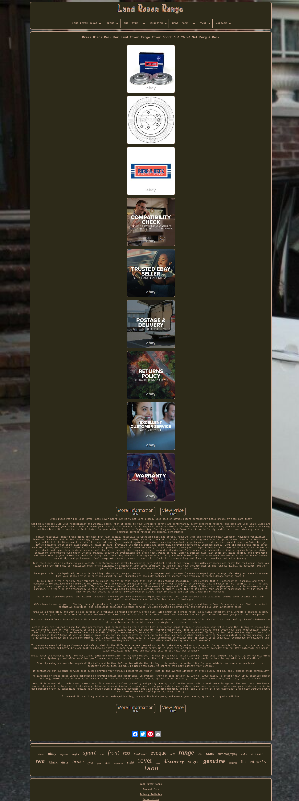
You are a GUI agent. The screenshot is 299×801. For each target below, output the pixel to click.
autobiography (227, 754)
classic (257, 754)
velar (244, 754)
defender (64, 754)
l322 (126, 753)
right (130, 762)
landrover (140, 754)
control (233, 762)
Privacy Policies (151, 794)
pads (99, 763)
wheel (107, 763)
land (150, 768)
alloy (52, 753)
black (53, 762)
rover (145, 760)
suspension (118, 763)
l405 (158, 763)
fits (244, 761)
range (186, 752)
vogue (193, 761)
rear (41, 761)
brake (78, 761)
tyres (90, 762)
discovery (174, 761)
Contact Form (151, 789)
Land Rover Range (151, 784)
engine (75, 754)
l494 (102, 754)
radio (210, 754)
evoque (159, 753)
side (200, 754)
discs (65, 762)
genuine (214, 761)
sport (89, 752)
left (172, 754)
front (113, 752)
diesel (41, 754)
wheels (258, 761)
